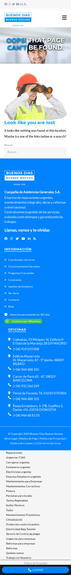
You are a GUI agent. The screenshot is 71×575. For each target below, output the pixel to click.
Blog (11, 306)
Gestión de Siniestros (20, 286)
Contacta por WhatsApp (23, 321)
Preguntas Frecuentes (21, 273)
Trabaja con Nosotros (18, 557)
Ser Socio (13, 293)
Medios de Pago (28, 438)
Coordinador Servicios (21, 259)
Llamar (35, 570)
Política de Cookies (21, 443)
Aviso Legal (10, 438)
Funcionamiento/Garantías (24, 266)
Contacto (13, 299)
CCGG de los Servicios (48, 443)
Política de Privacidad (53, 438)
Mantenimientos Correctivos (23, 486)
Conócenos (15, 279)
